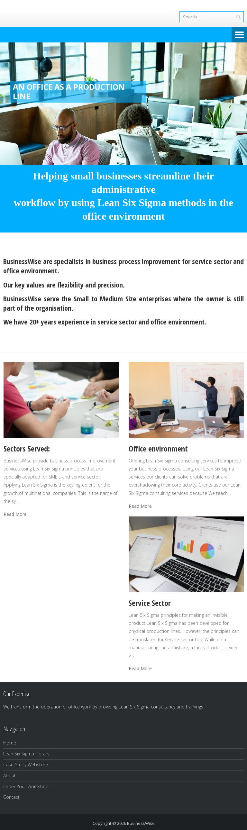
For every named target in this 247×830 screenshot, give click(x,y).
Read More (15, 514)
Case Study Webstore (25, 765)
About (9, 775)
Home (9, 743)
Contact (11, 797)
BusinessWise (141, 823)
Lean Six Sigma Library (26, 754)
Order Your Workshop (26, 786)
